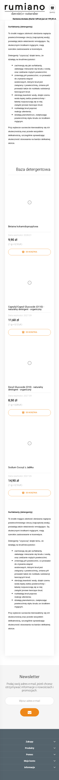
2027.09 (28, 315)
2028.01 (28, 235)
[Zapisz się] (29, 712)
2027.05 (28, 476)
